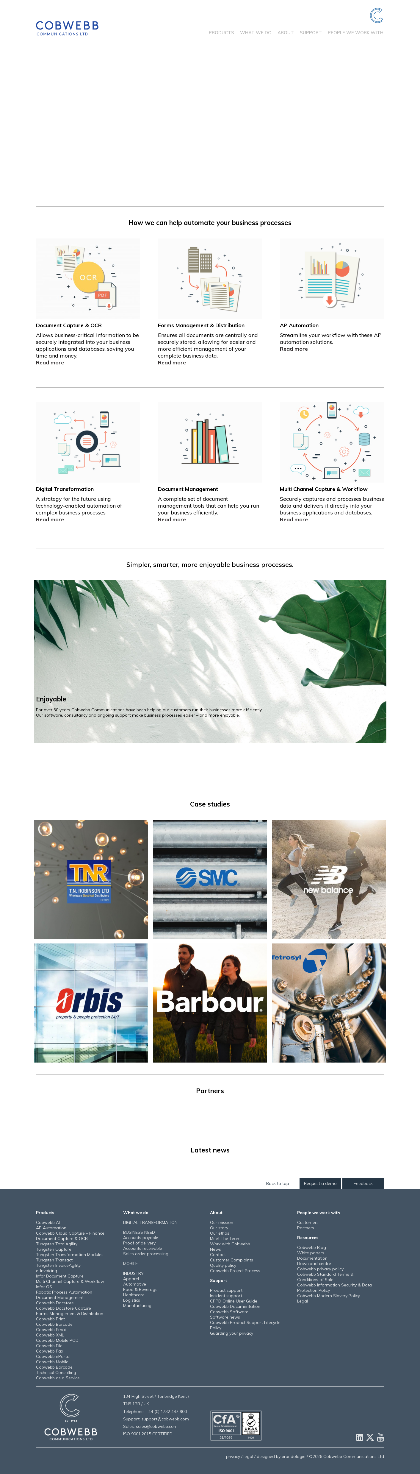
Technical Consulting (56, 1372)
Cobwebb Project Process (235, 1270)
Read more (50, 362)
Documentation (312, 1258)
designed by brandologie (281, 1456)
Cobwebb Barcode (54, 1324)
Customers (308, 1222)
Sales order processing (145, 1253)
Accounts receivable (142, 1248)
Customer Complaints (231, 1260)
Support (311, 32)
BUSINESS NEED (139, 1232)
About (286, 32)
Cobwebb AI (48, 1222)
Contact (218, 1254)
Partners (210, 1091)
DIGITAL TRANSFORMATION (150, 1222)
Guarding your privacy (231, 1333)
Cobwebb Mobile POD (57, 1340)
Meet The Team (225, 1238)
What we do (256, 32)
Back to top (277, 1183)
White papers (310, 1252)
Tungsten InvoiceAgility (58, 1265)
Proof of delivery (139, 1243)
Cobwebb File (49, 1345)
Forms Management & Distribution (69, 1313)
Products (221, 32)
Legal (302, 1301)
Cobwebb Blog (311, 1247)
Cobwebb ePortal (53, 1356)
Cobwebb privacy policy (320, 1269)
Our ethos (219, 1233)
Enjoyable (51, 699)
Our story (219, 1227)
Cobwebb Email (51, 1329)
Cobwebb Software (229, 1311)
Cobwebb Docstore (55, 1302)
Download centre (314, 1263)
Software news (225, 1317)
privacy (233, 1456)
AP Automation (51, 1227)
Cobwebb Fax (49, 1351)
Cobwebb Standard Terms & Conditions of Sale (325, 1277)
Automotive (134, 1284)
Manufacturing (137, 1305)
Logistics (131, 1300)
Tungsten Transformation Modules (70, 1254)
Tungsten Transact (54, 1260)
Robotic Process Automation (64, 1292)
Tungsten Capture (53, 1249)
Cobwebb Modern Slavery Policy (328, 1295)
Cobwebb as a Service (58, 1378)
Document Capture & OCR (62, 1238)
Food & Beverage (140, 1289)
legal (248, 1456)
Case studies (210, 804)
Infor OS (44, 1286)
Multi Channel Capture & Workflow (70, 1281)
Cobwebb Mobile (52, 1361)
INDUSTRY (133, 1273)
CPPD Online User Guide (233, 1301)
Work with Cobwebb (230, 1244)
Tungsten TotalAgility (56, 1244)
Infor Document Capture (60, 1276)
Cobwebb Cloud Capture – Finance (70, 1233)
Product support (226, 1290)
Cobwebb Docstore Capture (63, 1308)
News (215, 1249)
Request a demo (320, 1183)
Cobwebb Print (50, 1319)
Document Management (60, 1297)
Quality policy (223, 1265)
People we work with (355, 32)
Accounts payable (140, 1237)
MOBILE (130, 1263)
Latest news (210, 1150)
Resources (307, 1237)
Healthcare (134, 1294)
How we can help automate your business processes (210, 223)
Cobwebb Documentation (235, 1306)
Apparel (131, 1278)
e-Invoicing (46, 1270)
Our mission (221, 1222)
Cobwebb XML (50, 1335)
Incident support (226, 1295)
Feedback (363, 1183)
